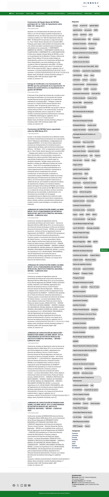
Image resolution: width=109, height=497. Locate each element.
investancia (90, 210)
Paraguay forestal (78, 278)
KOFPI (88, 214)
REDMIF (75, 341)
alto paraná (88, 30)
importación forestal (89, 183)
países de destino (88, 269)
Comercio (75, 433)
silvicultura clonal (87, 373)
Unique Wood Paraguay (80, 408)
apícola (75, 34)
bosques (91, 48)
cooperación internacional (81, 93)
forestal (87, 160)
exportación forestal (79, 151)
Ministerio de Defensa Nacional (82, 251)
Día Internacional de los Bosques (83, 111)
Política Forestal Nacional (81, 309)
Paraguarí (76, 273)
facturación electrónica (80, 155)
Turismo (85, 403)
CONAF (86, 89)
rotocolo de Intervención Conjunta (83, 364)
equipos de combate (79, 130)
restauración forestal (79, 359)
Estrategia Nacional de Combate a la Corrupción (84, 135)
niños (73, 443)
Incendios (75, 439)
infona (75, 192)
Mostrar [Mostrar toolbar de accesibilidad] (104, 250)
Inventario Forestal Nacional (81, 205)
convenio (93, 89)
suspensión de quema (91, 390)
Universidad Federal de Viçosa (82, 412)
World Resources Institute (81, 421)
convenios (75, 435)
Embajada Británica (79, 125)
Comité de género (92, 84)
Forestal (74, 437)
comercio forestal (78, 84)
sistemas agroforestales (80, 385)
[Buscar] (89, 6)
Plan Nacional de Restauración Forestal (85, 296)
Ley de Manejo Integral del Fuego (83, 223)
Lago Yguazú (91, 219)
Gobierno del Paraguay (80, 178)
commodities (77, 89)
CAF (74, 57)
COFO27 (85, 80)
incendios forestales (91, 187)
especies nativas (93, 130)
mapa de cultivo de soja (80, 237)
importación (77, 183)
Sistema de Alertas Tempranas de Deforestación (83, 379)
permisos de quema (79, 291)
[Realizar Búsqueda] (98, 6)
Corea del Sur (96, 93)
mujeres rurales (78, 260)
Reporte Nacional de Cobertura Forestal (85, 346)
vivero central (88, 417)
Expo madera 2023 (79, 146)
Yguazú (87, 426)
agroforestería (77, 30)
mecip (74, 441)
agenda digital (94, 25)
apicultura (83, 34)
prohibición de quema (79, 328)
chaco (86, 75)
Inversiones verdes (79, 210)
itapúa (75, 214)
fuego (93, 160)
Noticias (74, 445)
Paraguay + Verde (87, 273)
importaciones (77, 187)
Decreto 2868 (77, 102)
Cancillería (76, 71)
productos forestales (79, 323)
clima (92, 75)
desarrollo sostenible (79, 107)
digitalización (77, 116)
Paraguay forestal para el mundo (83, 282)
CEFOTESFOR (77, 75)
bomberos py (92, 44)
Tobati (89, 399)
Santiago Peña (77, 368)
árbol (90, 34)
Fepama (97, 155)
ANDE (96, 30)
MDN (89, 242)
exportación (91, 146)
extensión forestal (93, 151)
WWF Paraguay (77, 426)
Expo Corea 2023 (88, 142)
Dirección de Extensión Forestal (82, 121)
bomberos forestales (79, 44)
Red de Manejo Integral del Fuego (83, 337)
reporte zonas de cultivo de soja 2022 (84, 350)
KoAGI (82, 214)
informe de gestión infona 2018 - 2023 (85, 196)
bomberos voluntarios (80, 48)
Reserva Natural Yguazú (80, 355)
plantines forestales (79, 305)
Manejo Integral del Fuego (81, 232)
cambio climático (83, 57)
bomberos (96, 39)
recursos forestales (79, 332)
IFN (91, 178)
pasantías (84, 287)
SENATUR (76, 373)
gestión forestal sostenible (81, 169)
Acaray (75, 25)
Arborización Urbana (79, 39)
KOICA (94, 214)
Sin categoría (76, 448)
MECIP (95, 242)
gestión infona (77, 174)
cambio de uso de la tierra (81, 62)
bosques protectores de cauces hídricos (85, 53)
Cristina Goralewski (79, 98)
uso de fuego (77, 417)
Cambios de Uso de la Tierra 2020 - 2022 (85, 66)
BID (89, 39)
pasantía (76, 287)
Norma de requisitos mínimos (82, 264)
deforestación (88, 102)
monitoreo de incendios (80, 255)
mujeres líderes (95, 255)
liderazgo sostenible (93, 228)
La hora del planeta (79, 219)
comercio (93, 80)
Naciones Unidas (90, 260)
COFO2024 (76, 80)
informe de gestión (85, 192)
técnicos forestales (79, 399)
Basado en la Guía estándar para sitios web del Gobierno (54, 493)
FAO (91, 155)
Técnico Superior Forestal (81, 394)
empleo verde (92, 125)
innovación (90, 201)
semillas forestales (90, 368)
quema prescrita (94, 328)
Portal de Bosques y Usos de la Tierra (84, 314)
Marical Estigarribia (79, 242)
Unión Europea (95, 403)
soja (92, 385)
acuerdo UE (83, 25)
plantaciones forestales (80, 300)
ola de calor (76, 269)
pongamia (94, 309)
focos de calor (77, 160)
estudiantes (76, 142)
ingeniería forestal (78, 201)
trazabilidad (76, 403)
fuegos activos (77, 165)
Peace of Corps (94, 287)
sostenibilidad (77, 390)
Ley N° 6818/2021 (78, 228)
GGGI (86, 174)
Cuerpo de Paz (92, 98)
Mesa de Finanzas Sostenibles (82, 246)
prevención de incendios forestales (83, 319)
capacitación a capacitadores (91, 71)
